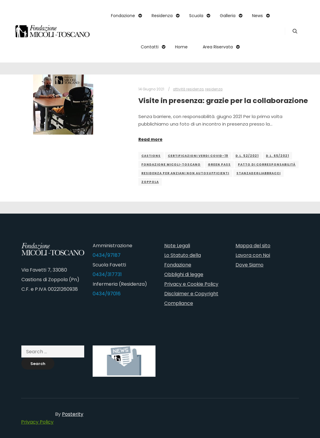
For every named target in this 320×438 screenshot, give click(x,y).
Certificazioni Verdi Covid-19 (198, 156)
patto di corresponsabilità (267, 164)
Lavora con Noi (252, 255)
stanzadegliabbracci (258, 173)
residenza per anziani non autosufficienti (185, 173)
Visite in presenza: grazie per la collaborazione (223, 100)
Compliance (178, 303)
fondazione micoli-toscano (171, 164)
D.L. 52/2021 (247, 156)
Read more (150, 139)
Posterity (72, 414)
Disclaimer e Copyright (191, 293)
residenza (214, 89)
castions (151, 156)
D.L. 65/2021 (277, 156)
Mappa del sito (252, 245)
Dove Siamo (249, 264)
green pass (219, 164)
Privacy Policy (37, 421)
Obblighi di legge (183, 274)
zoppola (150, 182)
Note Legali (177, 245)
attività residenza (188, 89)
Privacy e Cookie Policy (191, 284)
